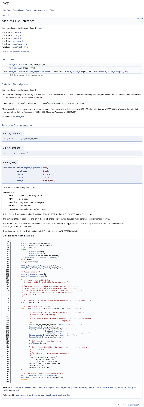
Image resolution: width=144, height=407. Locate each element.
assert (24, 274)
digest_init (34, 327)
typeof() (16, 390)
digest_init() (66, 387)
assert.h (17, 38)
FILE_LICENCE (15, 64)
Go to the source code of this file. (16, 51)
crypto (4, 15)
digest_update (35, 329)
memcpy (32, 363)
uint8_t (24, 243)
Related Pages (18, 10)
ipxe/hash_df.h (20, 47)
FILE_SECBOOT (15, 68)
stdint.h (17, 32)
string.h (17, 35)
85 (19, 236)
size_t (76, 72)
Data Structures (40, 10)
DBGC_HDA (25, 268)
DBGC (23, 266)
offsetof (51, 333)
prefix (53, 258)
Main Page (6, 10)
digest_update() (80, 387)
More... (41, 28)
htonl (61, 325)
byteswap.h (18, 41)
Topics (28, 10)
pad (38, 252)
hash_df (12, 72)
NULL (41, 274)
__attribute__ (29, 258)
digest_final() (54, 387)
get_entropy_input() (24, 395)
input (68, 72)
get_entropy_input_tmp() (45, 395)
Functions (140, 18)
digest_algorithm (35, 72)
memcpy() (112, 387)
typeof (61, 333)
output (103, 72)
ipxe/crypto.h (20, 44)
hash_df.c (20, 116)
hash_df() (97, 387)
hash (48, 72)
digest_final (35, 337)
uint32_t (33, 256)
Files (53, 10)
